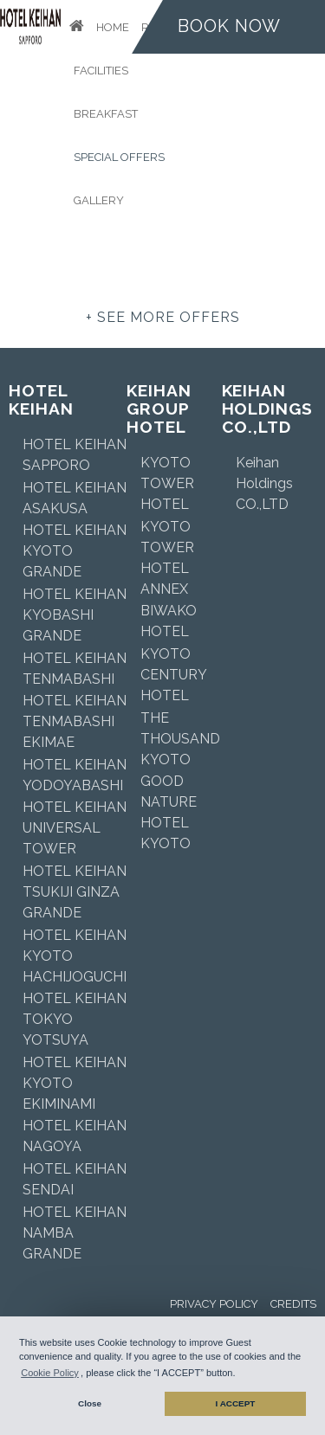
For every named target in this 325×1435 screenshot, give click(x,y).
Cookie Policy (50, 1372)
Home (112, 27)
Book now (229, 26)
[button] (240, 1374)
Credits (293, 1303)
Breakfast (106, 113)
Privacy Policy (214, 1303)
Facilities (101, 70)
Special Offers (119, 157)
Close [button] (89, 1403)
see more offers (168, 317)
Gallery (99, 200)
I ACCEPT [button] (236, 1403)
